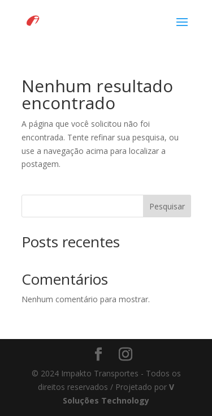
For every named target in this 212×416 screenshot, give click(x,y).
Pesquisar (167, 206)
